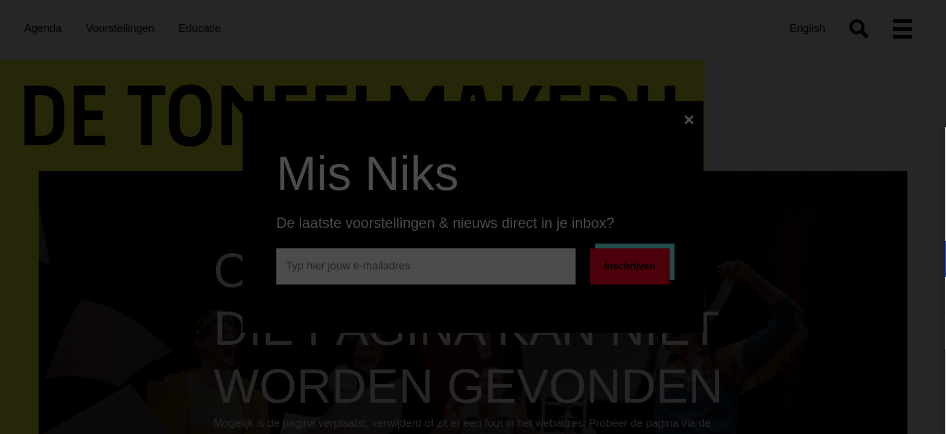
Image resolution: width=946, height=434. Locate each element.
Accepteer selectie (843, 411)
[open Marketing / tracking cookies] (926, 296)
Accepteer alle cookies (844, 376)
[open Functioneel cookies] (926, 260)
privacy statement (795, 220)
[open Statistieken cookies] (926, 332)
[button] (831, 259)
